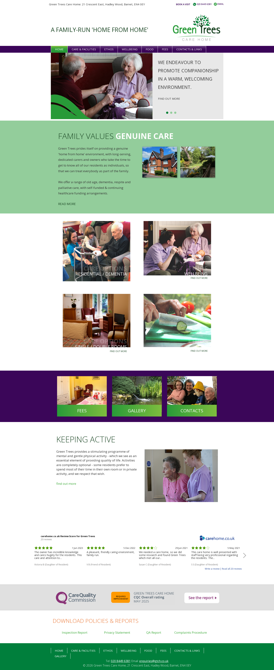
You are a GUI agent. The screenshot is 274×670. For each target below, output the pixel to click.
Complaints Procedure (190, 632)
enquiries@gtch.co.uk (153, 661)
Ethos (109, 49)
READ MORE (67, 204)
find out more (66, 483)
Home (59, 49)
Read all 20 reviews (232, 568)
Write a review (212, 568)
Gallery (60, 656)
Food (150, 49)
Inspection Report (74, 632)
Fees (165, 49)
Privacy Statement (117, 632)
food (148, 650)
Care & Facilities (84, 49)
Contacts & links (189, 49)
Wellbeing (129, 49)
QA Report (153, 632)
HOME (59, 650)
